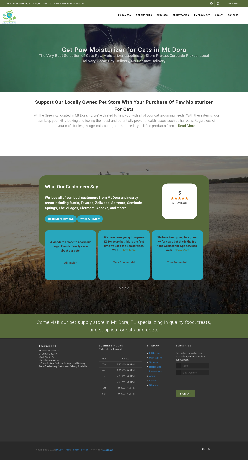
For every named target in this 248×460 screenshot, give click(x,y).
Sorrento (118, 203)
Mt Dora (114, 198)
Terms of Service (79, 449)
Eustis (74, 203)
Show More (128, 250)
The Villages (68, 208)
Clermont (87, 208)
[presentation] (192, 381)
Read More (186, 126)
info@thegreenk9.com (50, 360)
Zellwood (102, 203)
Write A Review (90, 218)
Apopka (102, 208)
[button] (120, 288)
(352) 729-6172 (46, 357)
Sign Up (185, 393)
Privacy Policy (63, 449)
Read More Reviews (61, 218)
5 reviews (179, 202)
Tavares (87, 203)
